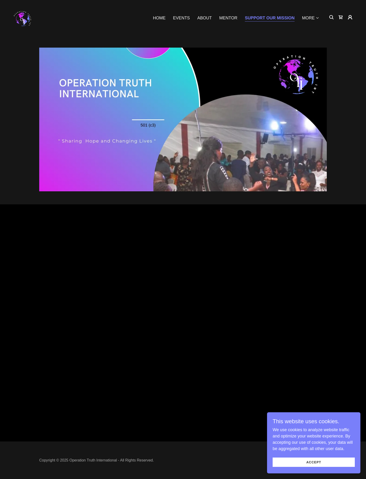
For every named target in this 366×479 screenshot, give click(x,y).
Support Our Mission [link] (270, 18)
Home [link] (159, 18)
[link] (23, 17)
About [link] (204, 18)
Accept (313, 462)
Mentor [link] (228, 18)
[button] (310, 18)
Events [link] (181, 18)
